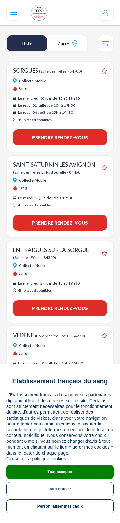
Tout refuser (60, 489)
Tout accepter (60, 472)
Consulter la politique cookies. (36, 458)
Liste (27, 43)
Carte (67, 43)
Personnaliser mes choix (60, 506)
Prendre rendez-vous (60, 137)
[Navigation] (13, 13)
